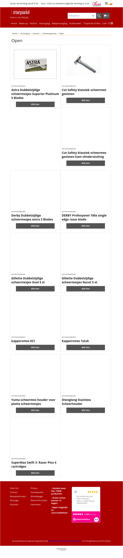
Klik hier (35, 104)
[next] (111, 23)
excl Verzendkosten (18, 86)
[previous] (109, 23)
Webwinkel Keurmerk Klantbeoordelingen (64, 541)
